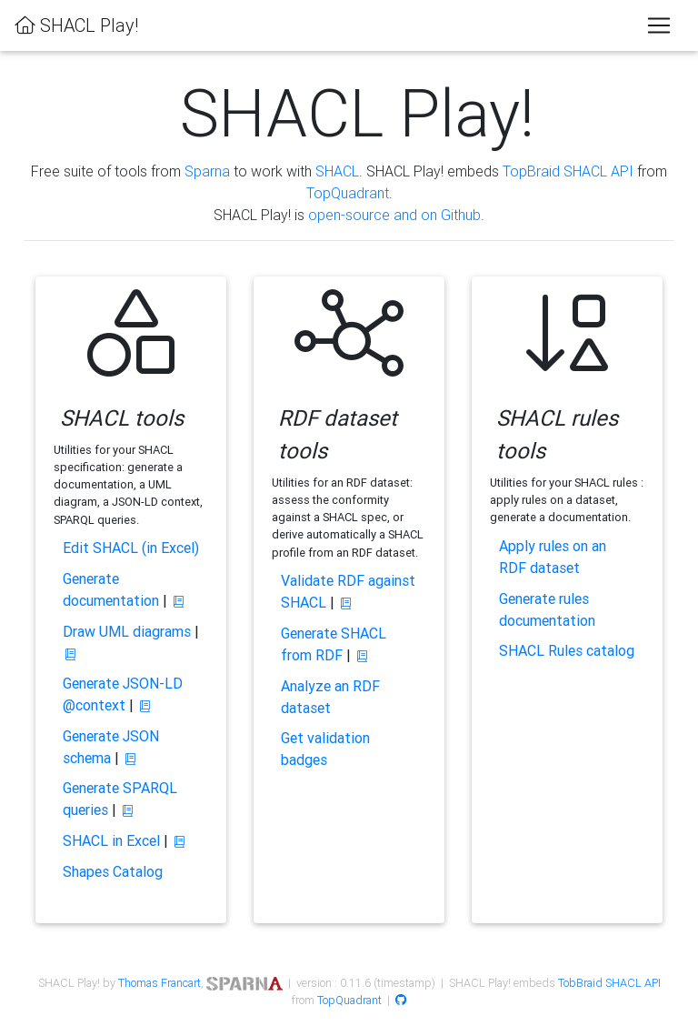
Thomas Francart (159, 983)
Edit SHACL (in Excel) (131, 547)
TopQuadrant (347, 193)
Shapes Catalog (113, 871)
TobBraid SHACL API (609, 983)
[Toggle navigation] (658, 25)
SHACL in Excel (111, 840)
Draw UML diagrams (127, 631)
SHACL (337, 171)
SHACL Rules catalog (566, 650)
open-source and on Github (394, 215)
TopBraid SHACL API (568, 171)
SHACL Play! (76, 25)
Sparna (207, 171)
